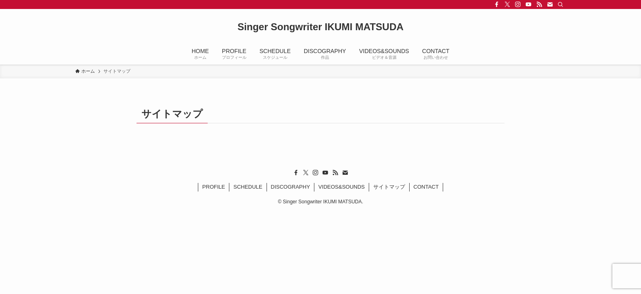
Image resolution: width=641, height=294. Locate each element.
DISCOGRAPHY (290, 187)
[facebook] (496, 4)
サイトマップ (389, 187)
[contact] (550, 4)
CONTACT (426, 187)
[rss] (539, 4)
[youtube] (528, 4)
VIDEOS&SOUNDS (341, 187)
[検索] (560, 4)
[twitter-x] (507, 4)
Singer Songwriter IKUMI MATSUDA (320, 27)
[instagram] (518, 4)
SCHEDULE (247, 187)
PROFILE (213, 187)
